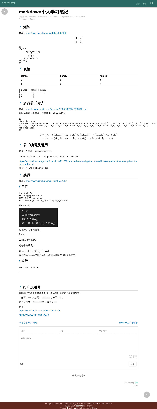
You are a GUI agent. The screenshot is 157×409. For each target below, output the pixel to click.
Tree (69, 405)
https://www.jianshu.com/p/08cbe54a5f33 (46, 33)
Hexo (94, 405)
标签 (144, 4)
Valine (136, 391)
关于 (138, 4)
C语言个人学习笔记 (28, 331)
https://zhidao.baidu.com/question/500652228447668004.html (56, 114)
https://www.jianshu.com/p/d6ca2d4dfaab (39, 319)
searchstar (8, 2)
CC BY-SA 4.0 (98, 400)
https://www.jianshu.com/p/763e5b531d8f (46, 188)
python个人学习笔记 (128, 331)
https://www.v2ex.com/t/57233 (34, 323)
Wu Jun (77, 405)
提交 (132, 373)
